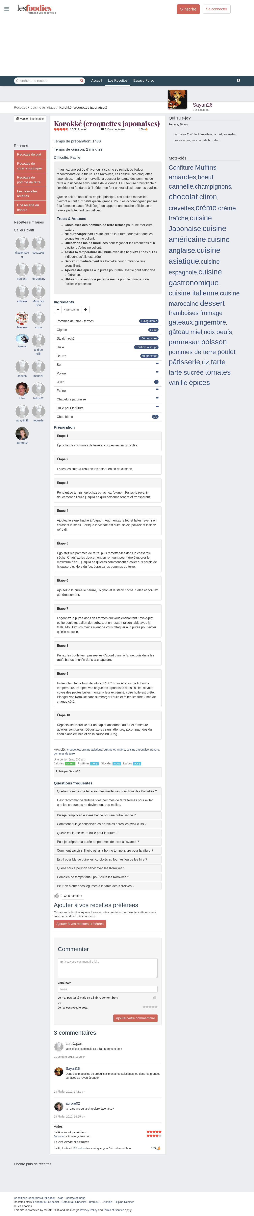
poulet (226, 351)
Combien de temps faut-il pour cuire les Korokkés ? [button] (93, 877)
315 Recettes (201, 109)
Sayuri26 (203, 105)
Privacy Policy (88, 1210)
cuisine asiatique (92, 749)
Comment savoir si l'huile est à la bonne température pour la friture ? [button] (105, 850)
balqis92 (38, 398)
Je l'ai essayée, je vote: (73, 1007)
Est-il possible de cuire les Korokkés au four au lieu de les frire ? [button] (102, 859)
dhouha (22, 375)
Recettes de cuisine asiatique (29, 166)
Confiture (181, 167)
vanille (178, 382)
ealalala (22, 301)
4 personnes (71, 309)
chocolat (183, 196)
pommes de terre (64, 753)
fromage (211, 312)
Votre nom (64, 983)
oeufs (224, 331)
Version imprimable (30, 118)
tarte (218, 362)
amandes (182, 177)
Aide (60, 1198)
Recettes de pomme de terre (28, 180)
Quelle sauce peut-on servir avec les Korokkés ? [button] (91, 868)
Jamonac (59, 1136)
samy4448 (22, 420)
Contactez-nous (75, 1198)
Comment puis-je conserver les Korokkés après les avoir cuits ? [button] (101, 824)
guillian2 (22, 278)
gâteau (179, 331)
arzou (38, 327)
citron (208, 197)
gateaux (181, 322)
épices (199, 382)
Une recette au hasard (28, 207)
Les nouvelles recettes (27, 193)
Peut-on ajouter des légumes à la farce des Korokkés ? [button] (95, 886)
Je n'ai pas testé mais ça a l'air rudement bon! (88, 997)
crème (206, 207)
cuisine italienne (193, 293)
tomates (218, 372)
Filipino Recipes (124, 1202)
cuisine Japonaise (138, 749)
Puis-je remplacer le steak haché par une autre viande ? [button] (96, 815)
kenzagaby (38, 278)
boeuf (206, 177)
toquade (38, 420)
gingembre (210, 322)
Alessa (22, 346)
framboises (184, 312)
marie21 (38, 375)
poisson (214, 342)
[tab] (107, 791)
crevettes (181, 208)
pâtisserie (184, 362)
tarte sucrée (186, 372)
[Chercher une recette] (81, 80)
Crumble (107, 1202)
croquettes (73, 749)
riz (205, 362)
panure (154, 749)
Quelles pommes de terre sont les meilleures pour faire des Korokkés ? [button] (107, 791)
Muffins (205, 167)
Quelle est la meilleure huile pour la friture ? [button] (87, 833)
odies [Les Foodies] (17, 7)
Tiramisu (94, 1202)
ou (59, 1002)
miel (196, 331)
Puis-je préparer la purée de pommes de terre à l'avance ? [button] (98, 841)
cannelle (181, 186)
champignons (213, 186)
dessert (212, 303)
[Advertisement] (127, 45)
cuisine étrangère (114, 749)
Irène (22, 398)
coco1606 (38, 252)
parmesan (184, 342)
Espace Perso (143, 80)
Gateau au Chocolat (74, 1202)
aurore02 (73, 1103)
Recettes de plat (29, 154)
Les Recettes (117, 80)
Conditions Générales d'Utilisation (35, 1198)
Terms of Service (113, 1210)
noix (209, 332)
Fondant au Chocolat (46, 1202)
